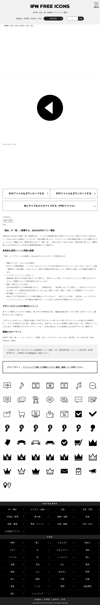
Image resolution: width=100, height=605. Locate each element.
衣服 (87, 579)
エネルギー (62, 543)
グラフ (12, 550)
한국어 (33, 18)
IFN (34, 6)
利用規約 (52, 18)
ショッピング (37, 593)
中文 (39, 18)
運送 (12, 586)
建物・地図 (62, 517)
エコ (37, 572)
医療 (12, 572)
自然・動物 (62, 524)
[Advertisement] (50, 49)
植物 (37, 579)
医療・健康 (12, 524)
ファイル (12, 557)
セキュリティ (62, 550)
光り (62, 564)
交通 (12, 564)
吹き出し (62, 572)
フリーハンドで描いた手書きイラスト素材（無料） (45, 367)
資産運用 (87, 586)
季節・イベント (37, 524)
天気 (37, 564)
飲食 (87, 517)
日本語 (25, 18)
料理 (87, 572)
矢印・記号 (14, 26)
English (18, 18)
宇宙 (62, 579)
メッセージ (62, 557)
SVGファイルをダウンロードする (26, 193)
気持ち (87, 543)
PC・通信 (12, 509)
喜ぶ (12, 579)
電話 (87, 550)
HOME (6, 26)
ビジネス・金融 (37, 509)
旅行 (12, 593)
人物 (62, 509)
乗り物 (37, 517)
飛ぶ (87, 557)
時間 (12, 543)
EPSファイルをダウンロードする (73, 193)
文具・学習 (87, 509)
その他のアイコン (12, 531)
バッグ (37, 586)
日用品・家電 (12, 517)
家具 (87, 564)
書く (37, 543)
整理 (62, 586)
